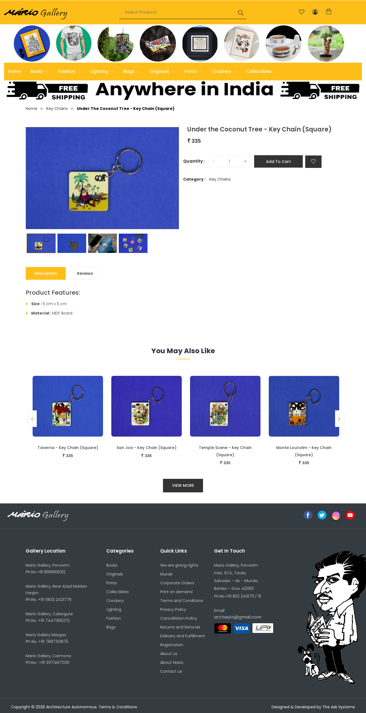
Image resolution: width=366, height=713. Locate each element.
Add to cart (278, 161)
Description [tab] (45, 273)
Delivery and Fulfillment (182, 636)
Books (39, 71)
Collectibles (261, 71)
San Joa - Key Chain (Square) (147, 447)
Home (14, 71)
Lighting (102, 71)
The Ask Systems (338, 707)
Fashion (69, 71)
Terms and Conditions (181, 600)
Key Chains (59, 108)
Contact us (171, 671)
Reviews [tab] (85, 273)
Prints (193, 71)
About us (168, 653)
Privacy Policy (173, 609)
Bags (131, 71)
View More (183, 485)
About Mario (171, 662)
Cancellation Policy (178, 618)
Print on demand (176, 592)
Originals (162, 71)
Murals (166, 574)
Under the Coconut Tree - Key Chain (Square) (126, 108)
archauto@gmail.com (237, 617)
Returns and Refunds (180, 627)
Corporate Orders (177, 583)
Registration (171, 645)
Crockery (224, 71)
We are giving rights (179, 565)
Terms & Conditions (118, 707)
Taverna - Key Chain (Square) (68, 447)
